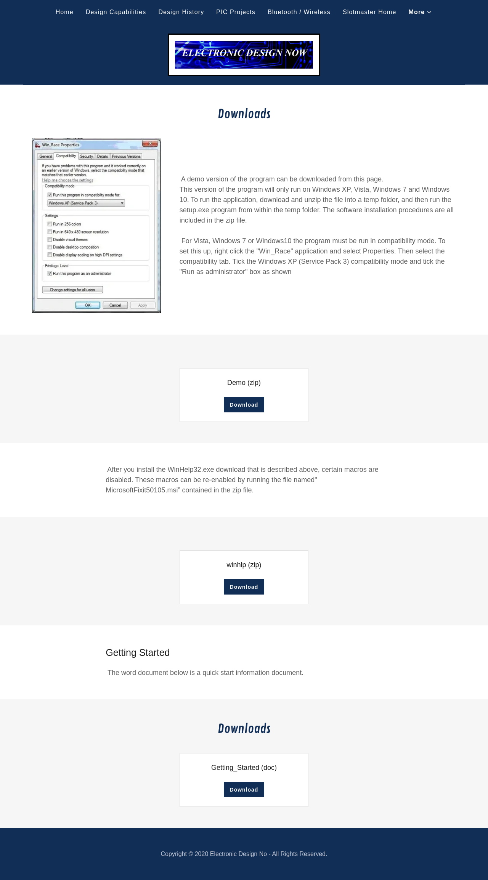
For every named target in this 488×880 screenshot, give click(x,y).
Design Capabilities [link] (116, 12)
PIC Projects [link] (235, 12)
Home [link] (65, 12)
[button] (421, 12)
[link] (244, 54)
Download (244, 405)
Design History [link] (181, 12)
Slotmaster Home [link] (369, 12)
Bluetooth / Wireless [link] (299, 12)
